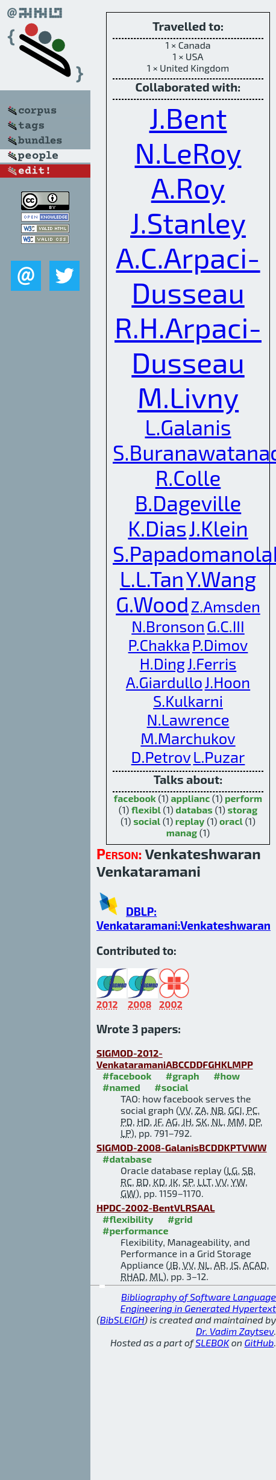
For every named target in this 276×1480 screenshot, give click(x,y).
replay (190, 821)
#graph (182, 1075)
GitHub (259, 1342)
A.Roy (188, 187)
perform (243, 798)
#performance (135, 1230)
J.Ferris (212, 663)
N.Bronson (168, 626)
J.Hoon (228, 682)
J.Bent (188, 117)
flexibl (146, 809)
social (146, 821)
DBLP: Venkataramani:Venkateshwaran (183, 918)
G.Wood (152, 604)
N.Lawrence (188, 719)
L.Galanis (188, 427)
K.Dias (157, 528)
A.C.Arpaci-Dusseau (188, 274)
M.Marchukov (187, 738)
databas (193, 809)
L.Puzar (219, 756)
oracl (231, 821)
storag (242, 809)
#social (171, 1087)
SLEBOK (212, 1342)
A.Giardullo (164, 682)
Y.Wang (221, 578)
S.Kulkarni (188, 700)
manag (181, 832)
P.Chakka (159, 644)
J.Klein (218, 528)
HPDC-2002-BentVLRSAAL (155, 1207)
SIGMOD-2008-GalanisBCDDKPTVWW (181, 1147)
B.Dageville (188, 502)
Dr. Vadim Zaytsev (235, 1331)
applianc (190, 798)
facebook (135, 798)
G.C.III (225, 626)
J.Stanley (188, 222)
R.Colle (188, 477)
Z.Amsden (225, 606)
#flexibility (128, 1219)
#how (226, 1075)
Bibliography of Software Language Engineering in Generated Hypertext (198, 1302)
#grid (180, 1219)
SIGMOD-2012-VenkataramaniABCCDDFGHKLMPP (174, 1058)
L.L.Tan (152, 578)
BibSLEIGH (122, 1319)
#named (121, 1087)
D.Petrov (161, 756)
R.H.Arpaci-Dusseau (188, 344)
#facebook (126, 1075)
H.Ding (162, 663)
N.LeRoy (188, 152)
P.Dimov (220, 644)
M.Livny (188, 396)
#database (127, 1158)
